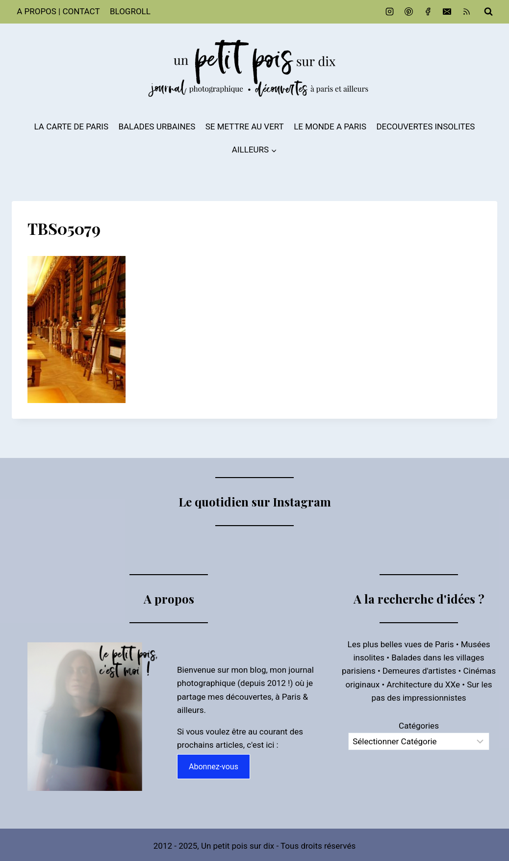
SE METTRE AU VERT (244, 126)
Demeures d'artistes (419, 671)
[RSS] (466, 11)
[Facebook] (428, 11)
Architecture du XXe (423, 684)
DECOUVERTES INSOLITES (425, 126)
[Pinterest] (409, 11)
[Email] (447, 11)
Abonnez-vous (213, 766)
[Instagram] (390, 11)
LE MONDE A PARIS (330, 126)
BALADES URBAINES (156, 126)
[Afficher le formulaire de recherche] (488, 12)
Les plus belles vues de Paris (401, 644)
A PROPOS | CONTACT (58, 11)
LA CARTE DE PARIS (71, 126)
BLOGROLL (130, 11)
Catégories (419, 726)
